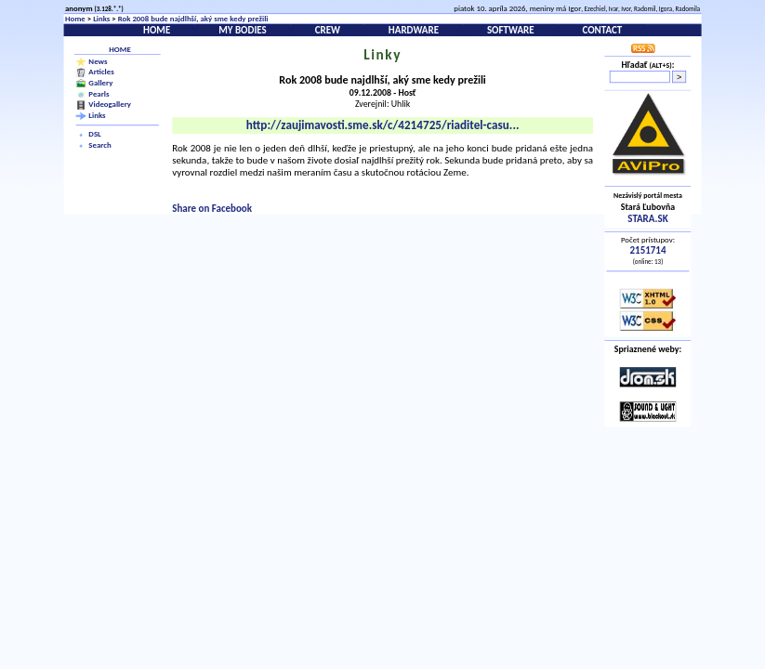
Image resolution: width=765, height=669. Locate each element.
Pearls (98, 93)
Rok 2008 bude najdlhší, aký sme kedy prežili (193, 18)
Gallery (100, 82)
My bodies (242, 30)
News (97, 60)
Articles (100, 71)
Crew (327, 30)
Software (510, 30)
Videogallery (109, 104)
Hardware (414, 30)
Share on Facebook (212, 208)
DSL (94, 134)
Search (99, 145)
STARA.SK (647, 218)
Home (75, 18)
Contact (602, 30)
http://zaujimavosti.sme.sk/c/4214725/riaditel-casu (383, 125)
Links (101, 18)
